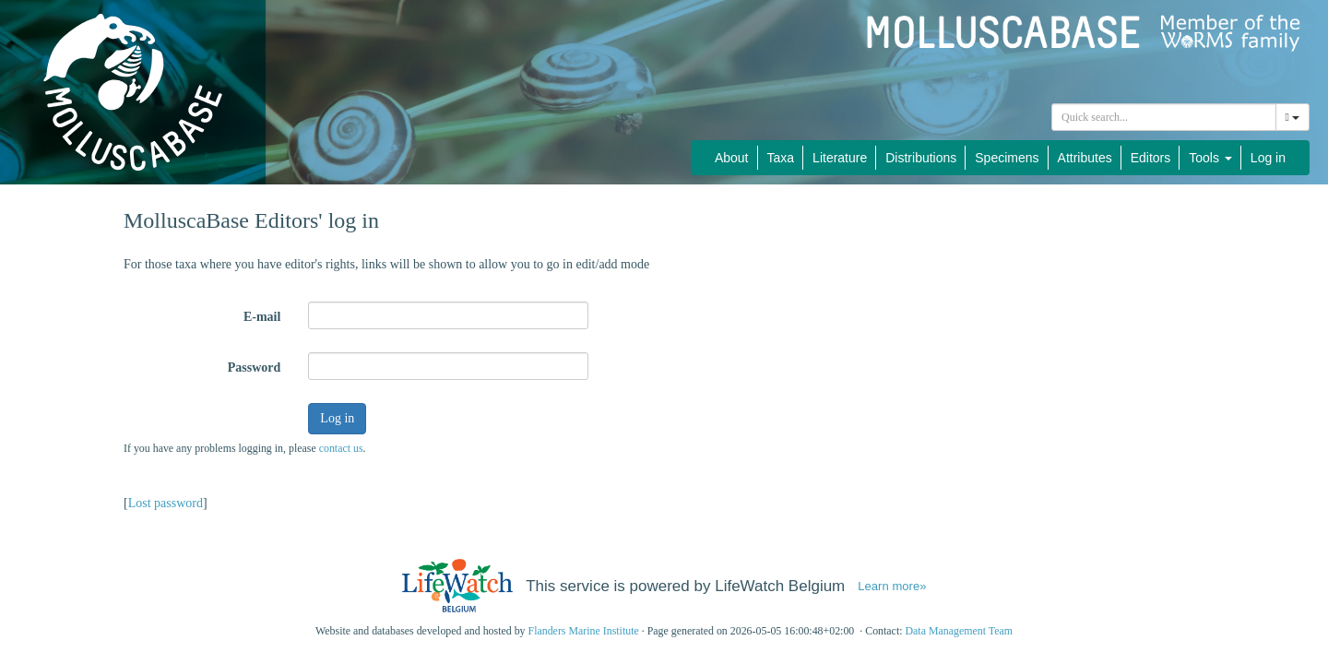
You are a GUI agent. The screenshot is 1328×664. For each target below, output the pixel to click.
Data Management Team (959, 630)
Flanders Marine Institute (583, 630)
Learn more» (892, 586)
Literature (839, 157)
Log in (1268, 157)
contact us (341, 448)
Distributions (920, 157)
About (732, 157)
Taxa (781, 157)
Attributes (1085, 157)
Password (254, 367)
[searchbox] (1163, 117)
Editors (1151, 157)
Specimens (1006, 157)
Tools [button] (1210, 157)
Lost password (165, 503)
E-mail (261, 317)
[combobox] (1163, 117)
